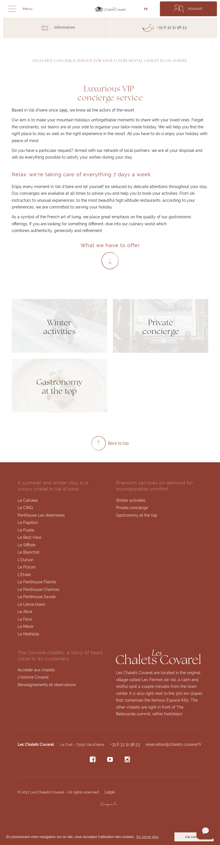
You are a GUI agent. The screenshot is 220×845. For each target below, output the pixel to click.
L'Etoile (24, 575)
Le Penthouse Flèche (37, 582)
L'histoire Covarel (33, 678)
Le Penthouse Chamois (39, 590)
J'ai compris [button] (194, 837)
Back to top (118, 443)
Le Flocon (27, 567)
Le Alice (25, 612)
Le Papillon (28, 523)
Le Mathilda (28, 634)
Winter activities (130, 500)
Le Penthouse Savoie (37, 597)
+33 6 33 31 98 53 (125, 745)
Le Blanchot (28, 552)
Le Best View (29, 537)
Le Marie (25, 627)
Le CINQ (25, 508)
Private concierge (132, 508)
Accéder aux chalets (36, 670)
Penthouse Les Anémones (41, 515)
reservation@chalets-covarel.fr (173, 745)
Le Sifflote (27, 545)
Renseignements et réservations (47, 685)
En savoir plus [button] (147, 837)
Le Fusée (26, 530)
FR (146, 9)
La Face (25, 619)
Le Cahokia (28, 500)
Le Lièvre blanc (32, 604)
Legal (110, 792)
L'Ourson (26, 560)
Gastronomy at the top (136, 515)
